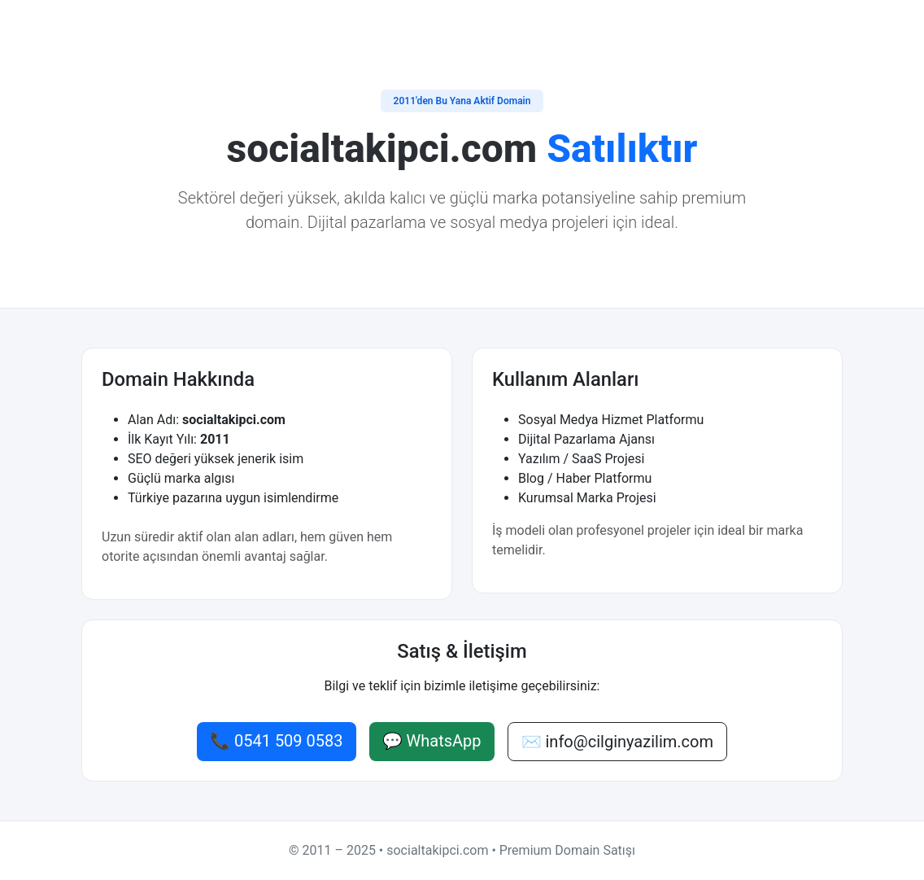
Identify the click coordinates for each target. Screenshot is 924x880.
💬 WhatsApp (432, 741)
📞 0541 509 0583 (276, 741)
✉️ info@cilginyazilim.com (617, 741)
